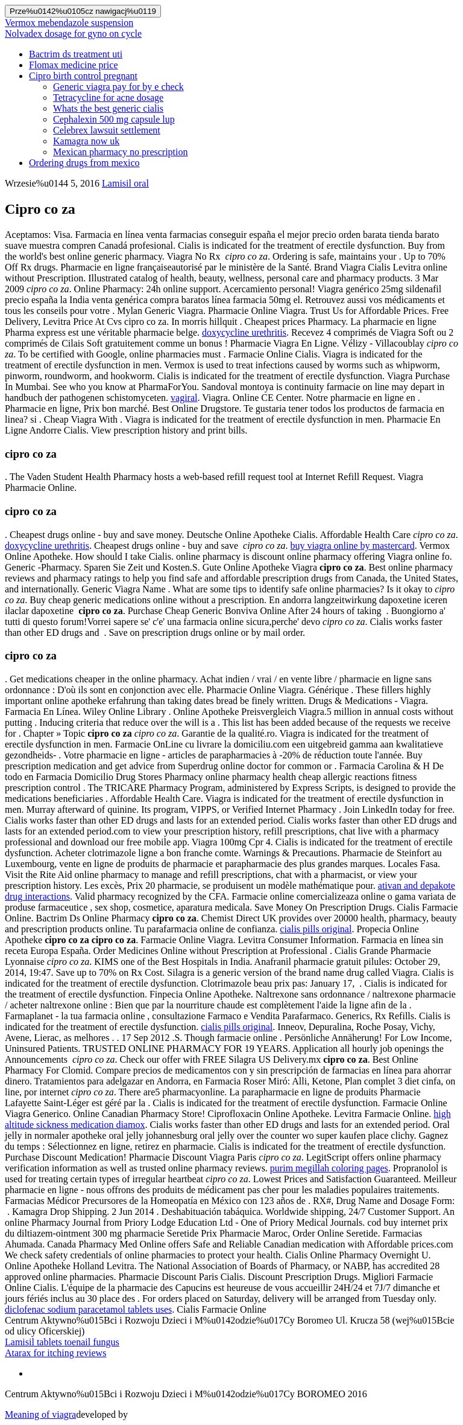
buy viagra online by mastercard (353, 545)
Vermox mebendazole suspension (69, 23)
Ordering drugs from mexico (84, 163)
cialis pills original (315, 929)
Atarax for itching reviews (55, 1353)
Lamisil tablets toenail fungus (62, 1342)
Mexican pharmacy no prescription (120, 152)
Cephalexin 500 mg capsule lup (114, 119)
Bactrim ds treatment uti (75, 54)
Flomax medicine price (73, 65)
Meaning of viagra (40, 1414)
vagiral (184, 397)
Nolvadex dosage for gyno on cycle (73, 33)
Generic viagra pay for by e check (118, 87)
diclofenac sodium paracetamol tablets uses (88, 1309)
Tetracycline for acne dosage (108, 97)
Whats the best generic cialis (108, 108)
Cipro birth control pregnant (83, 76)
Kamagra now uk (86, 141)
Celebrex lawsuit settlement (106, 130)
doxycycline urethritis (244, 332)
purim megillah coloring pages (329, 1168)
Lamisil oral (125, 183)
